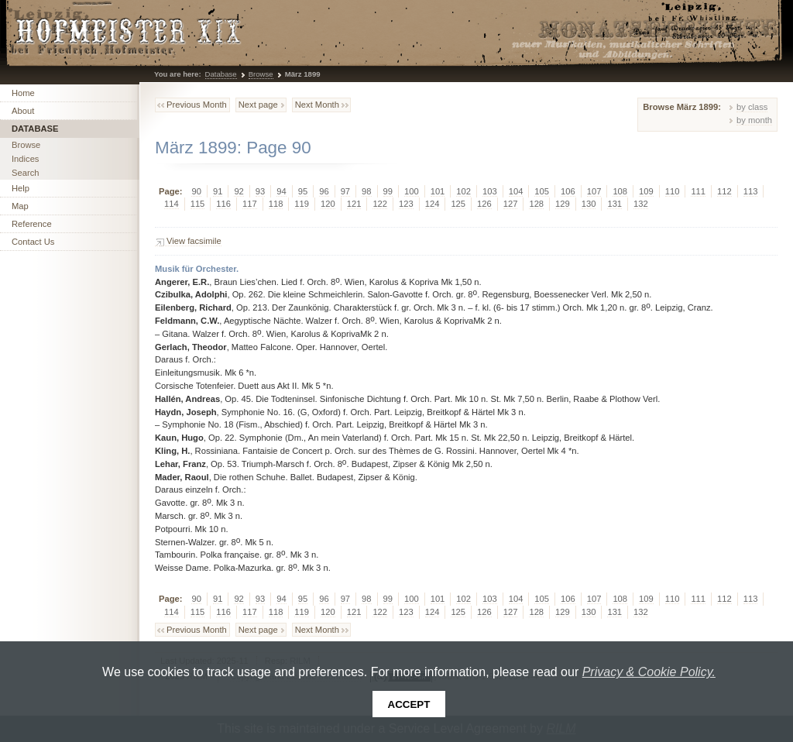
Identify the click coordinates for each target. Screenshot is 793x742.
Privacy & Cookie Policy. (649, 671)
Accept (409, 704)
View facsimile (193, 241)
